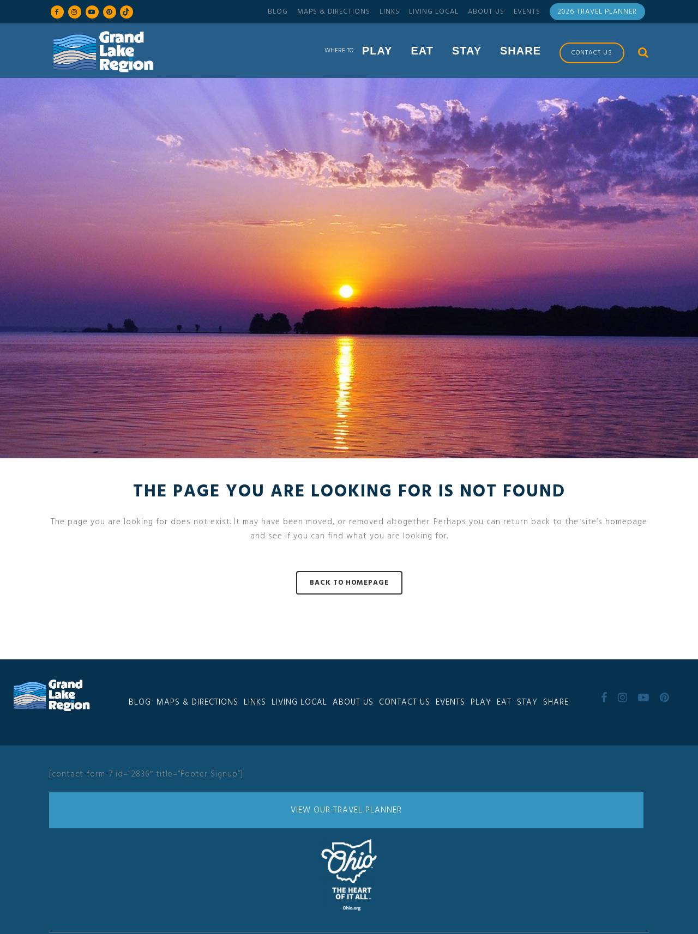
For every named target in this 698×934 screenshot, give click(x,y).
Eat (504, 702)
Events (527, 11)
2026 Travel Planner (597, 11)
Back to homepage (349, 583)
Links (390, 11)
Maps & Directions (333, 11)
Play (481, 702)
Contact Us (404, 702)
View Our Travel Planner (346, 810)
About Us (486, 11)
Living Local (434, 11)
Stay (527, 702)
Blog (278, 11)
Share (556, 702)
